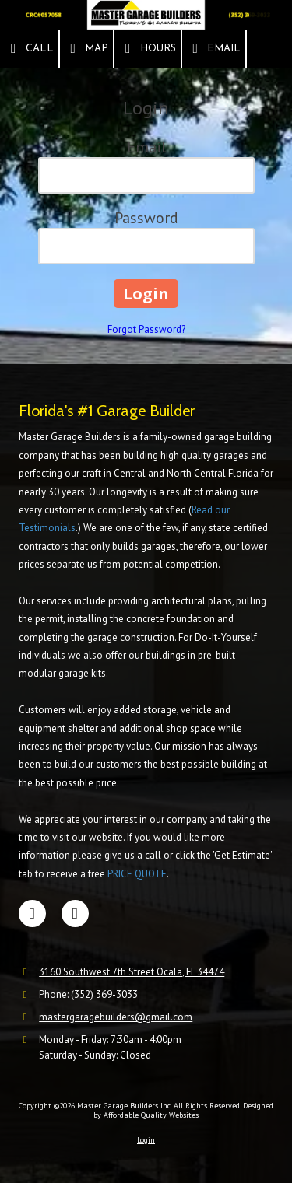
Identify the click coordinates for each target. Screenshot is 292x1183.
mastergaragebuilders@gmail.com (115, 1017)
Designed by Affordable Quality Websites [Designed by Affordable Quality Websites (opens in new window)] (183, 1110)
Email (214, 48)
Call (29, 48)
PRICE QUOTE (137, 873)
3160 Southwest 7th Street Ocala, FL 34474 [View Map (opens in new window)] (131, 971)
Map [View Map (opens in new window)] (87, 48)
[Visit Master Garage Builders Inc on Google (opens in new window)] (75, 913)
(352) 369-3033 (104, 994)
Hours (147, 48)
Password (146, 218)
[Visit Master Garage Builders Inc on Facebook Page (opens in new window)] (32, 913)
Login (146, 1140)
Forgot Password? (146, 329)
